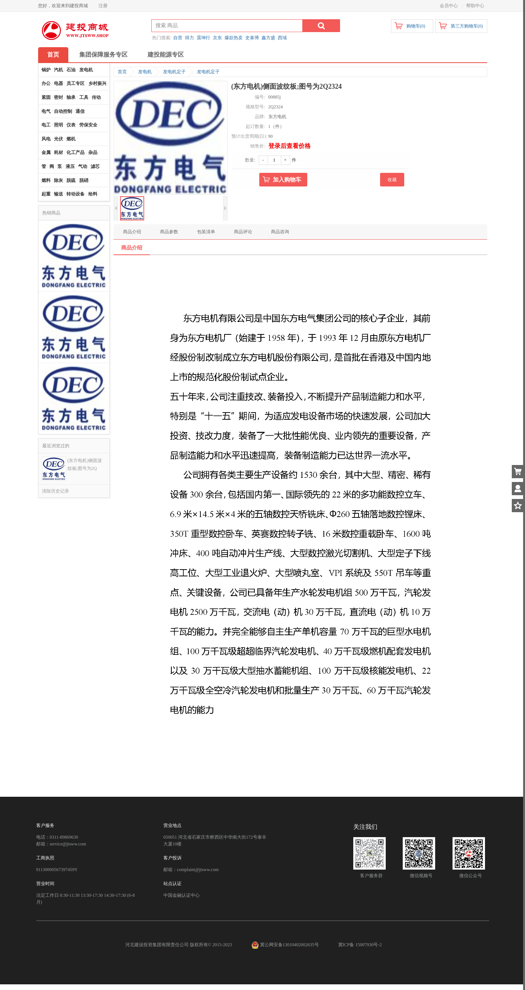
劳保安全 (88, 125)
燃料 (46, 180)
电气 (46, 111)
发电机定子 (174, 71)
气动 (82, 166)
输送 (58, 194)
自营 (177, 37)
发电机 (86, 69)
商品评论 (243, 231)
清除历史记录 (55, 491)
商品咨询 (280, 231)
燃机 (70, 139)
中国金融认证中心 (181, 895)
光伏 (58, 139)
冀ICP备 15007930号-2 (360, 944)
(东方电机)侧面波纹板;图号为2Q (85, 464)
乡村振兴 (97, 83)
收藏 (392, 179)
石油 (70, 69)
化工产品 (75, 152)
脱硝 (83, 180)
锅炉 (46, 69)
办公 (46, 83)
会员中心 (449, 5)
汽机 (58, 69)
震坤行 (203, 37)
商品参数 (169, 231)
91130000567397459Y (57, 869)
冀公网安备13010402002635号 (285, 944)
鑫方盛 (268, 37)
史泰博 (252, 37)
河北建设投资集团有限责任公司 (157, 944)
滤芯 (95, 166)
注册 (103, 5)
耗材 (58, 152)
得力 (189, 37)
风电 (46, 139)
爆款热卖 (234, 37)
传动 (96, 97)
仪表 (70, 125)
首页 (53, 54)
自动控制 (63, 111)
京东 (217, 37)
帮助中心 (475, 5)
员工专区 (75, 83)
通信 (80, 111)
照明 (58, 125)
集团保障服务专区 (103, 54)
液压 (70, 166)
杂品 (92, 152)
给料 (92, 194)
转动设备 (75, 194)
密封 (58, 97)
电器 (58, 83)
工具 (83, 97)
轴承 (70, 97)
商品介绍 (132, 231)
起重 (46, 194)
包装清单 (206, 231)
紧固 (46, 97)
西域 (282, 37)
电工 (46, 125)
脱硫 (70, 180)
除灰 (58, 180)
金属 (46, 152)
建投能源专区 (166, 54)
